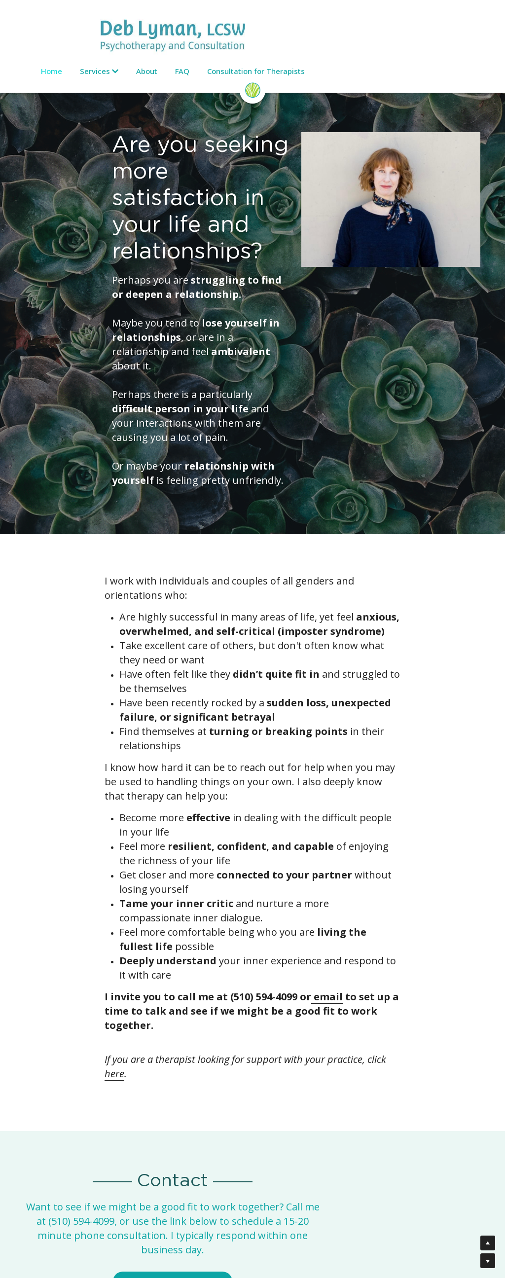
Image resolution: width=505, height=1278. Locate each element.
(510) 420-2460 (294, 1110)
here (320, 820)
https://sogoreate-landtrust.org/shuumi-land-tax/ (393, 1142)
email (249, 772)
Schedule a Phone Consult (252, 1005)
